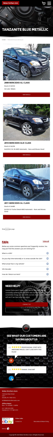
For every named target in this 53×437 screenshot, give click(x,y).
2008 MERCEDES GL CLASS (17, 82)
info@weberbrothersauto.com (11, 400)
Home (4, 40)
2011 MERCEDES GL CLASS (17, 203)
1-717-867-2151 (13, 410)
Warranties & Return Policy (41, 421)
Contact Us (27, 304)
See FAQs (26, 310)
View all (46, 241)
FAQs (5, 242)
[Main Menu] (49, 4)
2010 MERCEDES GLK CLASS (17, 143)
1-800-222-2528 (8, 408)
